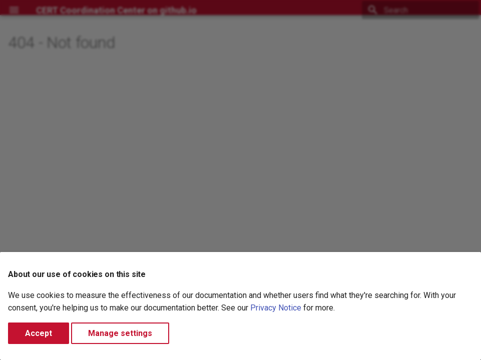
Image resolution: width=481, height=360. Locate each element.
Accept (38, 333)
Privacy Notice (275, 307)
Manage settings (120, 333)
